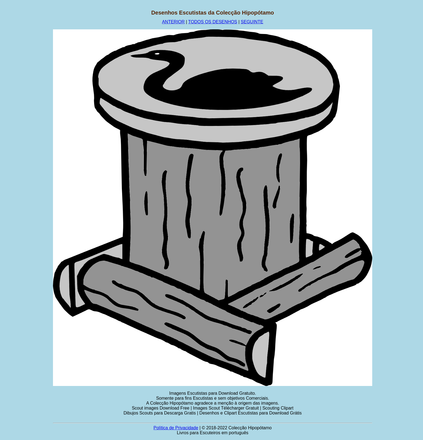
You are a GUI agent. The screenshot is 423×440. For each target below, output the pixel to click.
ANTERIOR (173, 21)
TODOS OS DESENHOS (212, 21)
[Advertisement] (27, 92)
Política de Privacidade (175, 427)
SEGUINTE (252, 21)
